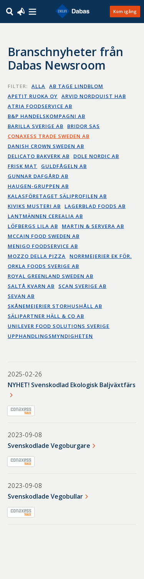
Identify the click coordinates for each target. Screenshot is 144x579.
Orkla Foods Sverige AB (43, 266)
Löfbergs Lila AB (33, 226)
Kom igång (125, 11)
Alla (38, 86)
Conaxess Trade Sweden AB (48, 136)
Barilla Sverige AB (35, 126)
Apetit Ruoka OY (33, 96)
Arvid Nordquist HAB (93, 96)
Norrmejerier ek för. (101, 256)
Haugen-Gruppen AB (38, 186)
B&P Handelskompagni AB (46, 116)
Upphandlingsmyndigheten (50, 336)
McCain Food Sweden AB (43, 236)
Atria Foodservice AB (40, 106)
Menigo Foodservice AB (43, 246)
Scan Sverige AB (82, 286)
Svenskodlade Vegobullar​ (45, 496)
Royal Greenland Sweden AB (50, 276)
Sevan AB (21, 296)
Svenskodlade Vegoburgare (49, 445)
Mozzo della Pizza (37, 256)
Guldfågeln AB (64, 166)
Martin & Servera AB (93, 226)
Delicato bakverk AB (39, 156)
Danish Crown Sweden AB (46, 146)
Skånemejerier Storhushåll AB (55, 306)
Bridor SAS (83, 126)
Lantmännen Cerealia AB (45, 216)
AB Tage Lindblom (76, 86)
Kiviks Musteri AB (34, 206)
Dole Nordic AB (96, 156)
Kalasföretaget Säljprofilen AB (57, 196)
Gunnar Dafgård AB (38, 176)
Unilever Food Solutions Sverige (58, 326)
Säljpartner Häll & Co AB (46, 316)
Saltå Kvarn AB (31, 286)
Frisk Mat (22, 166)
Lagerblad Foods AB (95, 206)
